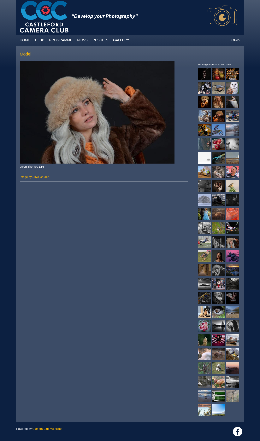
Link (237, 431)
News (82, 40)
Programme (60, 40)
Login (234, 40)
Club (39, 40)
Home (25, 40)
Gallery (121, 40)
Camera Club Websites (47, 428)
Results (100, 40)
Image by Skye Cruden (34, 176)
